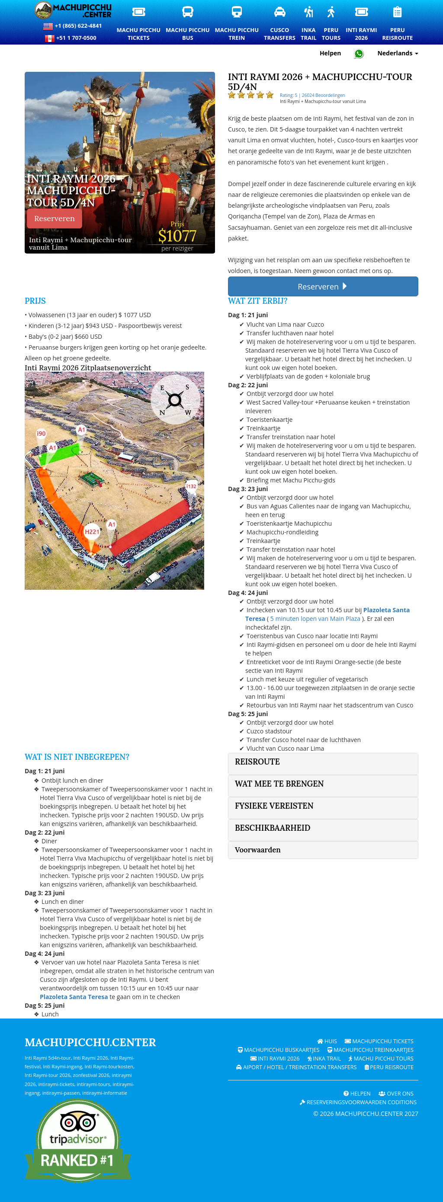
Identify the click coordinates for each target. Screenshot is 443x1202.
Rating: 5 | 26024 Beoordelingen (312, 95)
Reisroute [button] (257, 762)
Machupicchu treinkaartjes (370, 1050)
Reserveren (54, 218)
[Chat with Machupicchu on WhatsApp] (359, 53)
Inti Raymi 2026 (275, 1058)
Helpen (357, 1093)
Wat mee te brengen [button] (279, 784)
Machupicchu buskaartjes (279, 1050)
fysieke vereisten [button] (274, 806)
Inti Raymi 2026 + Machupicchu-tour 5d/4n (75, 191)
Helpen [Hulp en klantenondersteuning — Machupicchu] (330, 53)
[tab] (323, 764)
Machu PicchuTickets (139, 24)
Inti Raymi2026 (362, 24)
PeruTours (331, 24)
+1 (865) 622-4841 (72, 26)
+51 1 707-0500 (73, 38)
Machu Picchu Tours (381, 1058)
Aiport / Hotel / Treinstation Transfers (296, 1067)
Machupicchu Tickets (379, 1041)
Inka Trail (324, 1058)
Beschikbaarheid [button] (272, 828)
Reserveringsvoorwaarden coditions (358, 1102)
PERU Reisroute (389, 1067)
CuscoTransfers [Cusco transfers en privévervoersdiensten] (280, 24)
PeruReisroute (398, 24)
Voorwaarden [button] (258, 850)
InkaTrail (309, 24)
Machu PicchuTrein (237, 24)
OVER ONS (396, 1093)
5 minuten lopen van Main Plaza (315, 618)
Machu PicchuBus (188, 24)
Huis (327, 1041)
